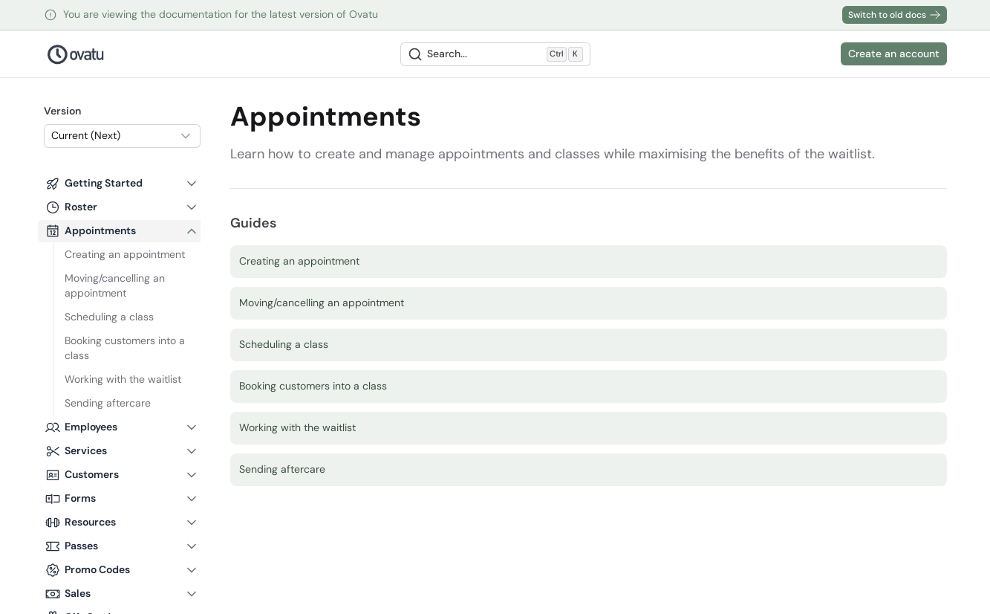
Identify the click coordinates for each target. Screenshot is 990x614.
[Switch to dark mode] (824, 54)
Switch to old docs (894, 15)
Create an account (893, 53)
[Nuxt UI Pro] (76, 54)
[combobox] (122, 136)
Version (62, 110)
